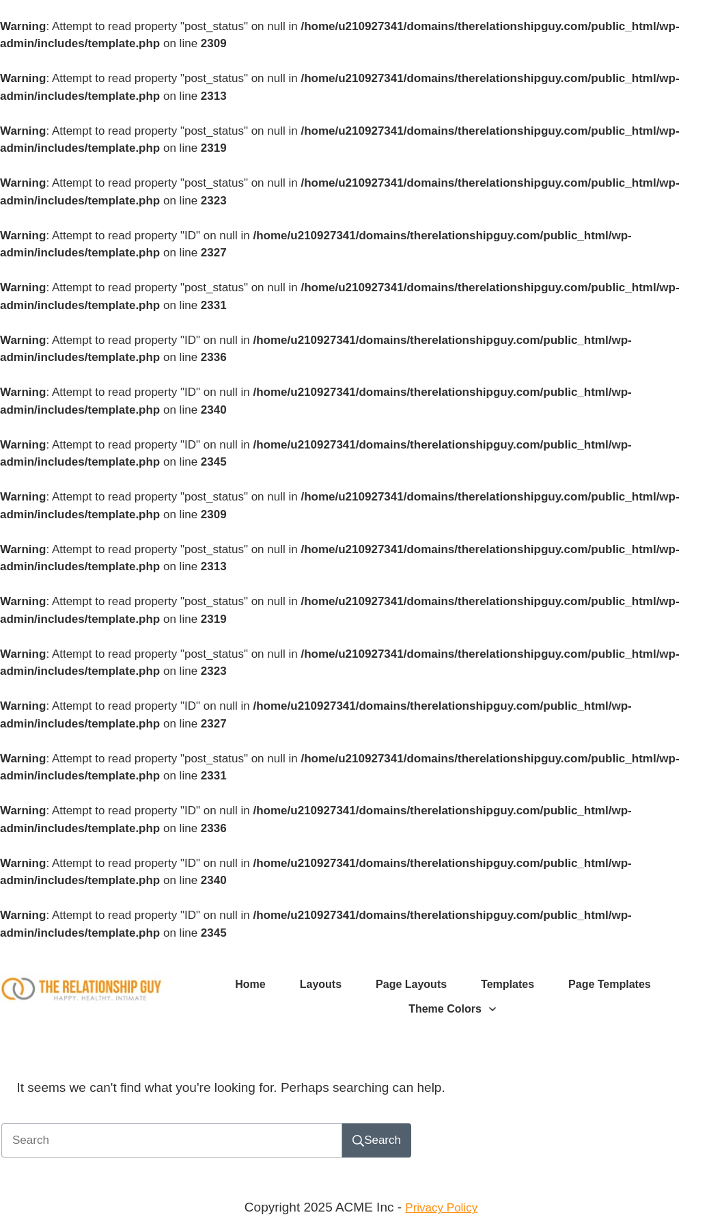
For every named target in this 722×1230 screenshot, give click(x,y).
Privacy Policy (441, 1207)
